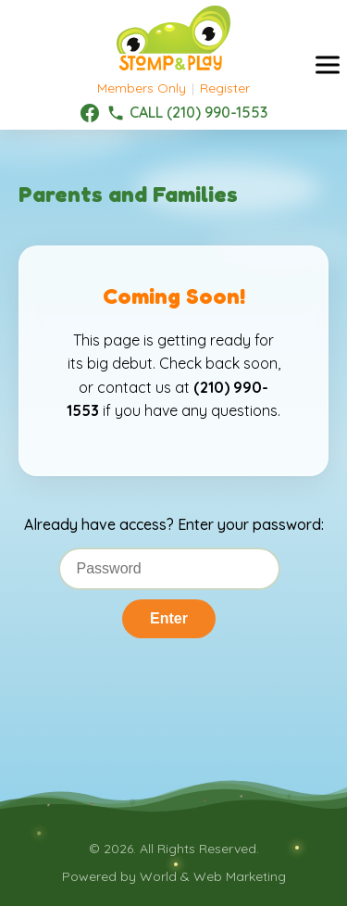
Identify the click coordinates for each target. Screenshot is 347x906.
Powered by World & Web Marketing (174, 876)
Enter (169, 618)
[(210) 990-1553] (186, 113)
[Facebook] (90, 113)
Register (225, 88)
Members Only (141, 88)
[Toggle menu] (327, 65)
